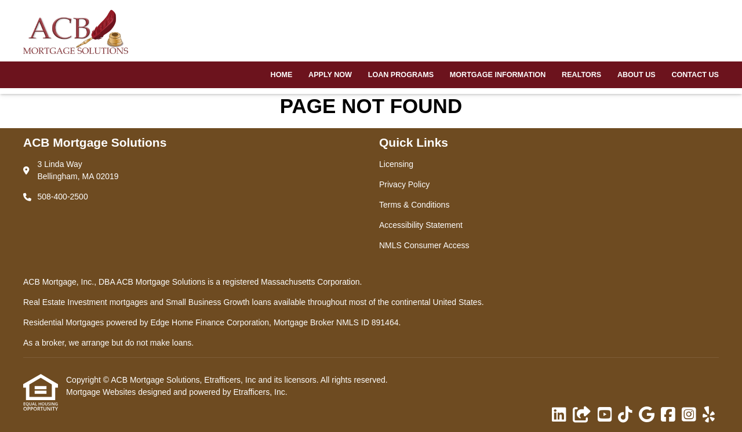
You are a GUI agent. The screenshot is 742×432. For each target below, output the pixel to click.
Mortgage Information (498, 75)
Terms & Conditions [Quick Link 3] (414, 204)
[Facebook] (668, 415)
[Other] (582, 415)
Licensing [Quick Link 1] (396, 164)
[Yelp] (709, 415)
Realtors (581, 75)
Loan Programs (401, 75)
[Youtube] (605, 415)
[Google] (646, 415)
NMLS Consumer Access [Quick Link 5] (424, 245)
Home (282, 75)
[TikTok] (625, 415)
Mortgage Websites (102, 392)
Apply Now (330, 75)
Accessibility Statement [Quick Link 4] (421, 225)
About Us (636, 75)
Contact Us (695, 75)
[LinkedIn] (559, 415)
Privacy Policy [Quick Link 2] (404, 184)
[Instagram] (689, 415)
